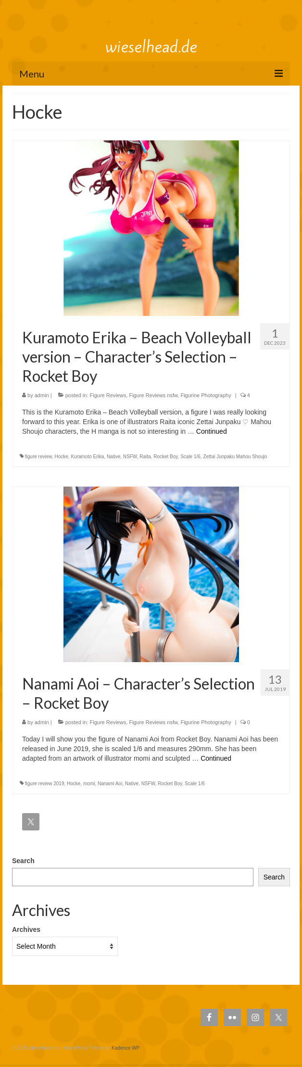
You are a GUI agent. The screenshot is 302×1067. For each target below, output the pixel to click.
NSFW (130, 456)
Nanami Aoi (110, 783)
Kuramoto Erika (87, 456)
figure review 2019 (44, 783)
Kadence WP (125, 1048)
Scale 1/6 (190, 456)
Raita (145, 456)
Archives (26, 929)
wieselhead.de (151, 47)
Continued (211, 431)
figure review (38, 456)
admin (42, 395)
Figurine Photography (205, 395)
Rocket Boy (165, 456)
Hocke (61, 456)
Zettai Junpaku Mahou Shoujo (235, 456)
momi (89, 783)
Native (113, 456)
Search (23, 861)
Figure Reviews (108, 395)
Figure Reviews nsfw (153, 395)
